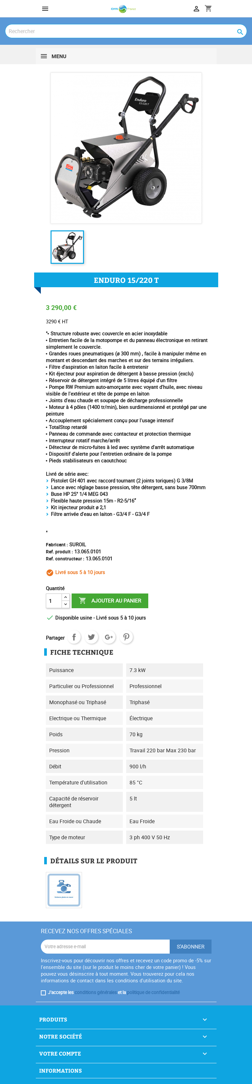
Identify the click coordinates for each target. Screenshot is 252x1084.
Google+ (108, 637)
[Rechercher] (126, 31)
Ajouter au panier (110, 601)
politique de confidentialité (153, 992)
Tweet (91, 637)
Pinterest (126, 637)
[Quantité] (54, 600)
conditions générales (96, 992)
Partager (74, 637)
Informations (60, 1070)
